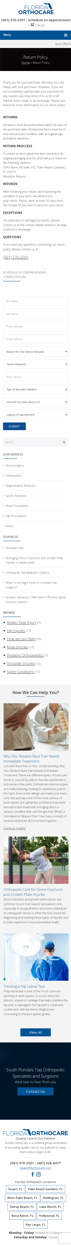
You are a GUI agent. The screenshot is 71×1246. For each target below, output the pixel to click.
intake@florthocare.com (35, 1145)
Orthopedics (13, 473)
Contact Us (35, 1070)
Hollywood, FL (49, 1193)
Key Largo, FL (36, 1202)
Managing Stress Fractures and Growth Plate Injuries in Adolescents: (33, 555)
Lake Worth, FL (50, 1184)
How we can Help (17, 623)
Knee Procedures (16, 502)
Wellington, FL (53, 1175)
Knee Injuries (15, 630)
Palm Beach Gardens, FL (45, 1166)
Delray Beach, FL (22, 1184)
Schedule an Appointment (46, 20)
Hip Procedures (15, 512)
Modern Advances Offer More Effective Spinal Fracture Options (33, 588)
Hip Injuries (13, 617)
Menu (35, 35)
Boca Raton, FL (23, 1193)
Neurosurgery (14, 464)
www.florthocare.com (47, 1232)
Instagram (38, 1152)
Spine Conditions (17, 651)
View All (35, 1011)
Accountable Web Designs (39, 1236)
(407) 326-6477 (48, 1141)
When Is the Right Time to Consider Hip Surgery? (35, 576)
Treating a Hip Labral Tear (23, 966)
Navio (9, 521)
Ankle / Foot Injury (17, 610)
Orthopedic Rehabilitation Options (26, 566)
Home (25, 62)
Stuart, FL (15, 1166)
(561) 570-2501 (14, 20)
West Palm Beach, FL (22, 1175)
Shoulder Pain (14, 543)
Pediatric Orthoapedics (21, 637)
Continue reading (15, 808)
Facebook (32, 1152)
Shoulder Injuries (17, 644)
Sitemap (56, 1241)
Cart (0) (36, 25)
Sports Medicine (15, 493)
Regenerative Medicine (19, 483)
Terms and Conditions (33, 1241)
